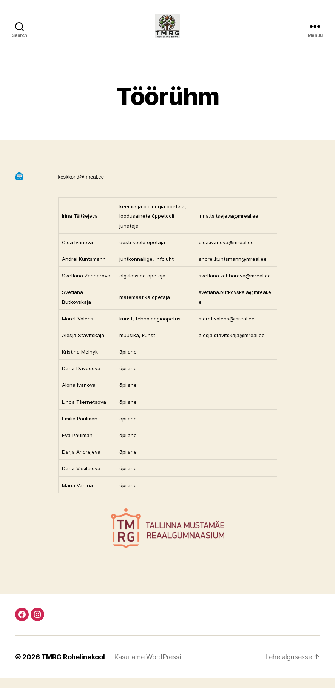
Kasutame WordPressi (147, 667)
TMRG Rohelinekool (73, 667)
